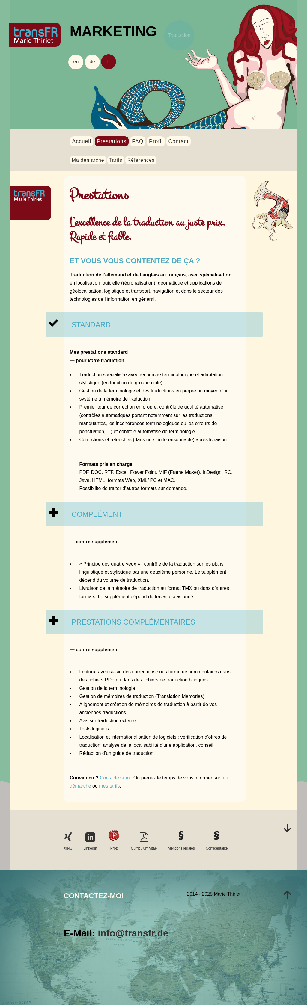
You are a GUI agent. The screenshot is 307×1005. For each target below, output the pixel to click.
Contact (178, 141)
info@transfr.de (133, 933)
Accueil (81, 141)
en (76, 61)
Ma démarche (88, 160)
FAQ (137, 141)
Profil (156, 141)
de (92, 61)
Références (141, 160)
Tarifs (115, 160)
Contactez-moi (115, 777)
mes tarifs (109, 785)
